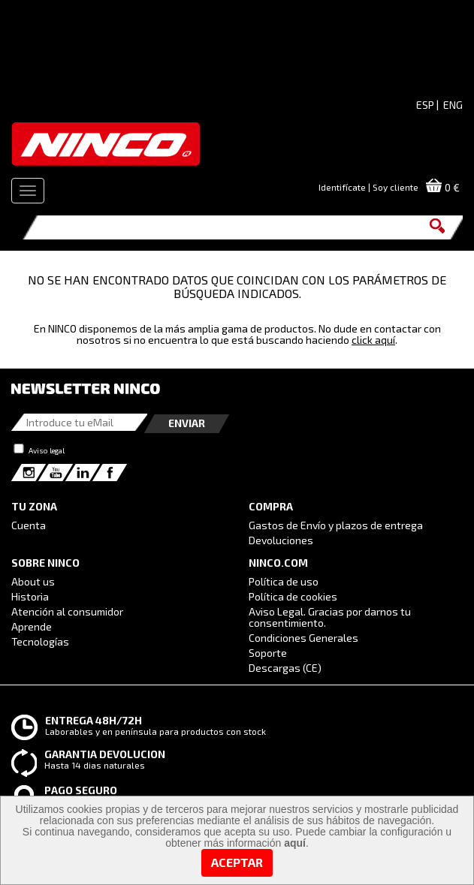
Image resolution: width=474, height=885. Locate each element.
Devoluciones (281, 540)
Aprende (31, 626)
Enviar (186, 423)
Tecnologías (40, 641)
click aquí (373, 339)
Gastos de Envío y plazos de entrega (336, 525)
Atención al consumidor (67, 611)
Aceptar (237, 862)
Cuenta (28, 525)
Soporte (268, 652)
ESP (425, 104)
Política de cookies (293, 596)
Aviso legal (47, 450)
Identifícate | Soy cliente (368, 187)
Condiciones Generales (303, 637)
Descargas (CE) (285, 667)
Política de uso (284, 581)
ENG (453, 104)
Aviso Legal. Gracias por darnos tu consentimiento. (330, 617)
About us (33, 581)
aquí (295, 843)
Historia (30, 596)
